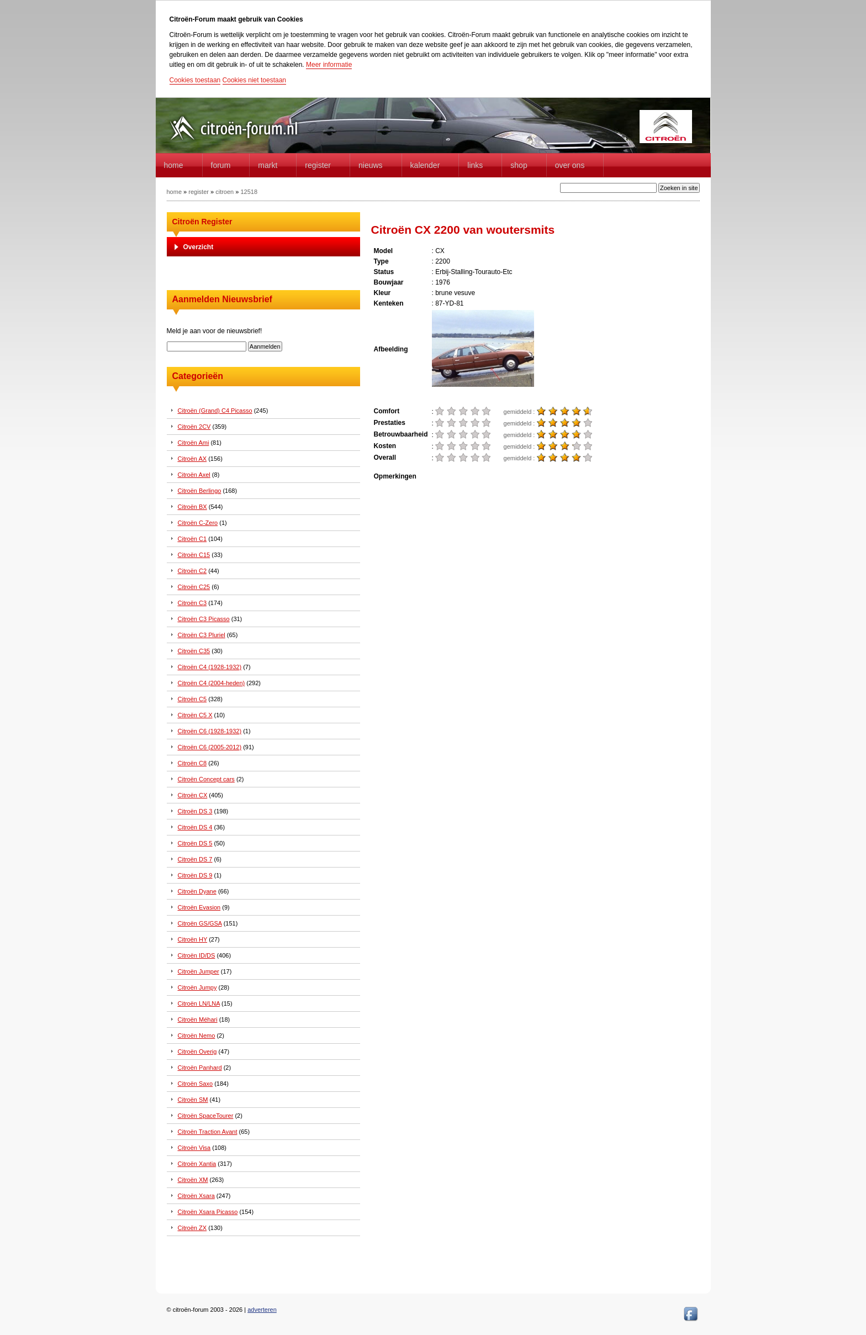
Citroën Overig (197, 1051)
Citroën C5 (192, 699)
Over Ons (570, 165)
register (198, 191)
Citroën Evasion (199, 907)
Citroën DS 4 (195, 827)
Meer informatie (329, 65)
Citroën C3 (192, 603)
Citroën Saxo (195, 1083)
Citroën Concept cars (206, 779)
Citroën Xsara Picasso (208, 1211)
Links (475, 165)
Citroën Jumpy (197, 987)
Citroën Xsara (196, 1195)
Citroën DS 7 (195, 859)
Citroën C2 (192, 570)
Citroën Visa (194, 1147)
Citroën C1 (192, 538)
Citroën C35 (194, 651)
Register (318, 165)
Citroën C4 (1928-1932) (210, 667)
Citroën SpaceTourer (206, 1115)
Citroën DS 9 (195, 875)
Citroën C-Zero (198, 522)
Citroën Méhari (198, 1019)
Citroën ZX (192, 1227)
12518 (248, 191)
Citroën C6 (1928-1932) (210, 731)
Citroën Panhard (200, 1067)
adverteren (262, 1309)
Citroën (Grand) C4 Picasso (215, 410)
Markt (267, 165)
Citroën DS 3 (195, 811)
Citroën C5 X (195, 715)
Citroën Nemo (196, 1035)
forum (221, 165)
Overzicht (198, 247)
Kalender (425, 165)
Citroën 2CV (194, 426)
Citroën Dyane (197, 891)
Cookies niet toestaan (254, 80)
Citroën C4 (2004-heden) (211, 683)
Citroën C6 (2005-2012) (210, 747)
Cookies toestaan (195, 80)
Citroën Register (202, 221)
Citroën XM (193, 1179)
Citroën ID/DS (196, 955)
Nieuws (370, 165)
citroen (224, 191)
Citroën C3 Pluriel (201, 635)
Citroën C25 (194, 587)
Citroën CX (193, 795)
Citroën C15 (194, 554)
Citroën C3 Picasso (204, 619)
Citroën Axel (194, 474)
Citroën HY (193, 939)
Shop (518, 165)
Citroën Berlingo (199, 490)
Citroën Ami (193, 442)
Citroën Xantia (197, 1163)
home (173, 165)
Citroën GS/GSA (200, 923)
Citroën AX (192, 458)
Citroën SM (193, 1099)
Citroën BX (192, 506)
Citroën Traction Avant (207, 1131)
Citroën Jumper (198, 971)
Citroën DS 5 (195, 843)
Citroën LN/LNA (199, 1003)
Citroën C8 (192, 763)
